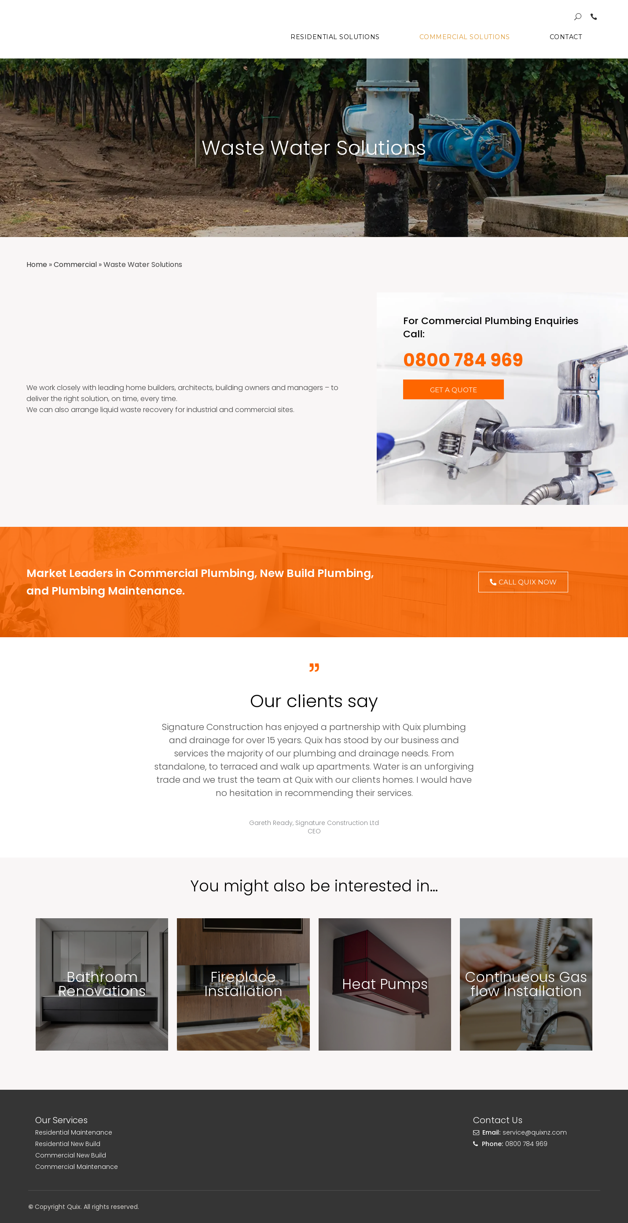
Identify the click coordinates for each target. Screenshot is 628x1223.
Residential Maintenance (73, 1132)
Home (36, 264)
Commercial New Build (70, 1155)
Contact (566, 37)
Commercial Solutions (464, 37)
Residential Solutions (335, 37)
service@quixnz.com (535, 1132)
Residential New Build (67, 1143)
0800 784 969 (463, 360)
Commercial (75, 264)
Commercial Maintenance (76, 1166)
